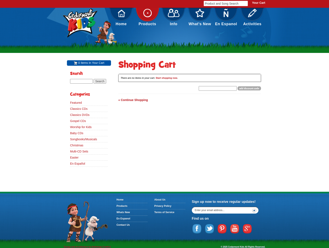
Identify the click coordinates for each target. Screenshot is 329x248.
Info (174, 17)
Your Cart (258, 2)
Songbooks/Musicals (83, 139)
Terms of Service (164, 212)
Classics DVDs (80, 115)
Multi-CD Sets (79, 151)
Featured (76, 102)
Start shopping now (166, 78)
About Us (159, 199)
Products (147, 17)
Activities (252, 17)
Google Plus (247, 229)
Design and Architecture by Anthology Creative (87, 247)
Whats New (123, 212)
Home (121, 17)
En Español (77, 163)
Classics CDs (78, 108)
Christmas (76, 145)
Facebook (197, 229)
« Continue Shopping (133, 100)
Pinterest (222, 229)
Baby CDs (76, 133)
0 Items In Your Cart (91, 62)
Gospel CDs (78, 121)
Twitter (209, 229)
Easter (74, 157)
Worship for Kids (80, 127)
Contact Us (123, 224)
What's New (200, 17)
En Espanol (226, 17)
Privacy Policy (162, 206)
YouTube (235, 229)
